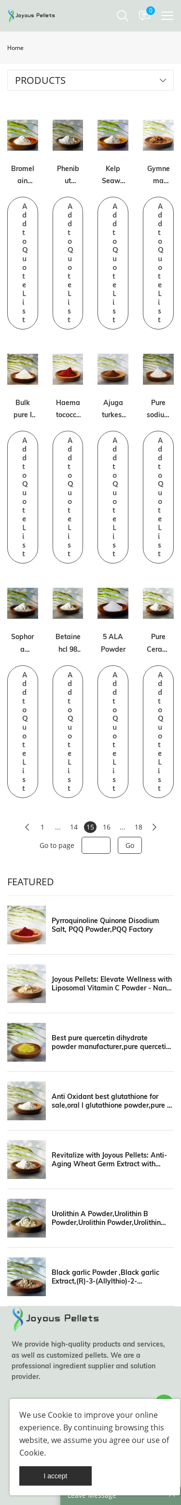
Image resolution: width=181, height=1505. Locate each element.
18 (138, 826)
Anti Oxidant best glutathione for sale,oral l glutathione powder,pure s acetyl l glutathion (111, 1101)
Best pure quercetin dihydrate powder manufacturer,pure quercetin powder (111, 1042)
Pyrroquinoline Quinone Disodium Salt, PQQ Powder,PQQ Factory (105, 925)
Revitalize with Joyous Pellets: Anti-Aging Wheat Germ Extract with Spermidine (109, 1159)
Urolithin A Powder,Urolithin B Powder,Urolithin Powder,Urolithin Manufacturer (106, 1218)
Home (15, 48)
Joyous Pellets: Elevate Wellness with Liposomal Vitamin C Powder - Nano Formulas (112, 983)
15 (90, 826)
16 (107, 826)
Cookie (60, 1415)
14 (74, 826)
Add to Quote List (25, 263)
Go (129, 845)
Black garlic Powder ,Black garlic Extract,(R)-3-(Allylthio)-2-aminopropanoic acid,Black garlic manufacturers (106, 1277)
